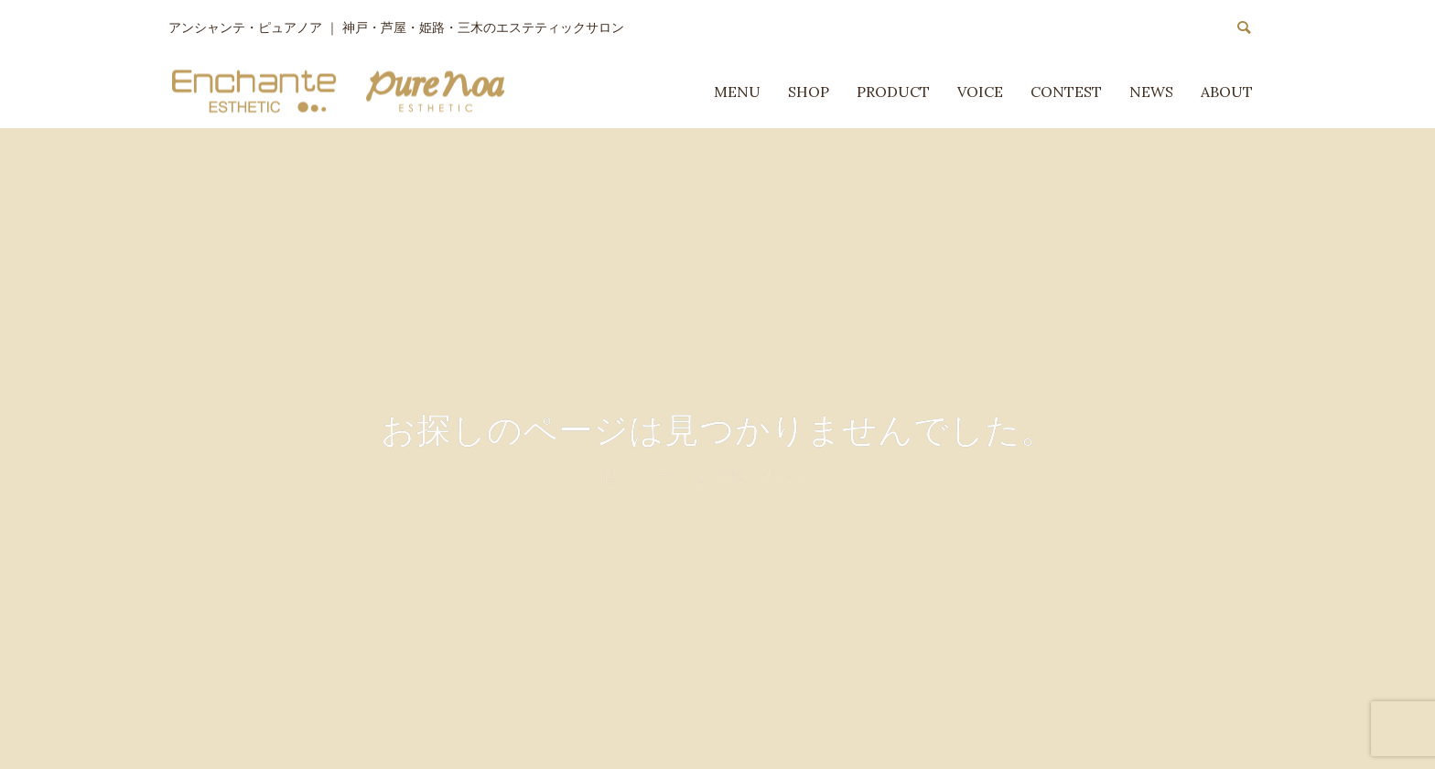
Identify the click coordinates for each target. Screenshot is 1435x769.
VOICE (980, 91)
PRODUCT (893, 91)
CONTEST (1066, 91)
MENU (737, 91)
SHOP (808, 91)
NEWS (1151, 91)
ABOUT (1227, 91)
